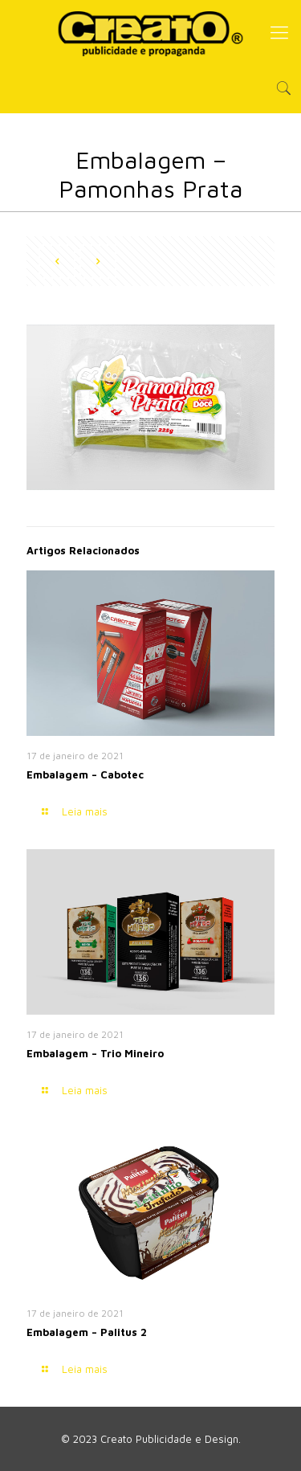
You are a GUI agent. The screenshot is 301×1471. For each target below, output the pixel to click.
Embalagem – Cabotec (85, 774)
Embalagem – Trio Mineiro (95, 1053)
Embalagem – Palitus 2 (86, 1332)
